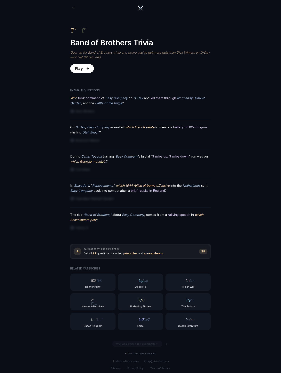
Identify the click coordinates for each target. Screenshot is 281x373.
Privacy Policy (135, 368)
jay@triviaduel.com (156, 361)
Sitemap (116, 368)
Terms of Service (160, 368)
